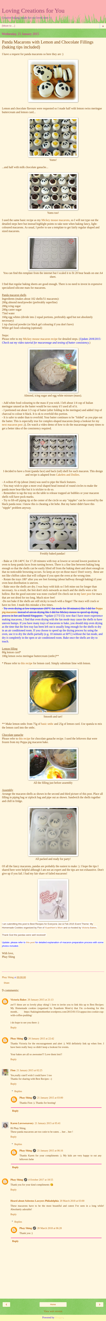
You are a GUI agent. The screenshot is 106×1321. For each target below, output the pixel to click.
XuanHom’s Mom (54, 927)
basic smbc (47, 723)
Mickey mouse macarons (55, 220)
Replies (18, 1091)
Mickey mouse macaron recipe (40, 338)
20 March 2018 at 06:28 (49, 1228)
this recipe (26, 663)
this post (30, 942)
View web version (53, 1311)
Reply (13, 1027)
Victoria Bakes (89, 927)
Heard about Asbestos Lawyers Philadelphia (34, 1200)
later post (86, 593)
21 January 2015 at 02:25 (29, 1070)
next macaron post (12, 424)
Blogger (59, 1317)
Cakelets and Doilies (67, 474)
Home (53, 1304)
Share (6, 983)
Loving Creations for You (33, 10)
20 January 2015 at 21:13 (40, 999)
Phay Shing (16, 1038)
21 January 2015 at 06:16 (50, 1150)
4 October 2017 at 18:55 (40, 1179)
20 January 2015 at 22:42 (41, 1038)
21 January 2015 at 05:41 (47, 1123)
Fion (12, 1070)
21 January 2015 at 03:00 (50, 1097)
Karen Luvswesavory (22, 1123)
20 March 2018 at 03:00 (72, 1200)
